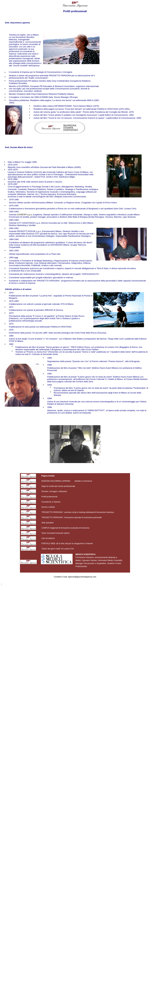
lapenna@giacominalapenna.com (82, 577)
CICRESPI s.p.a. (24, 214)
